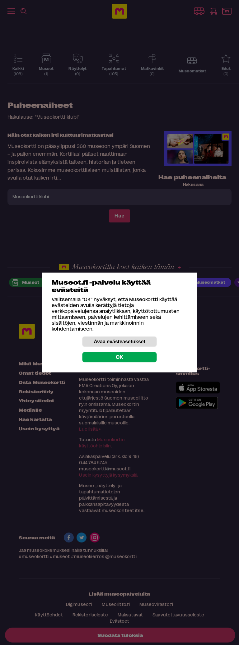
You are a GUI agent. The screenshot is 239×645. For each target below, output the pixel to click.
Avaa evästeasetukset (119, 341)
